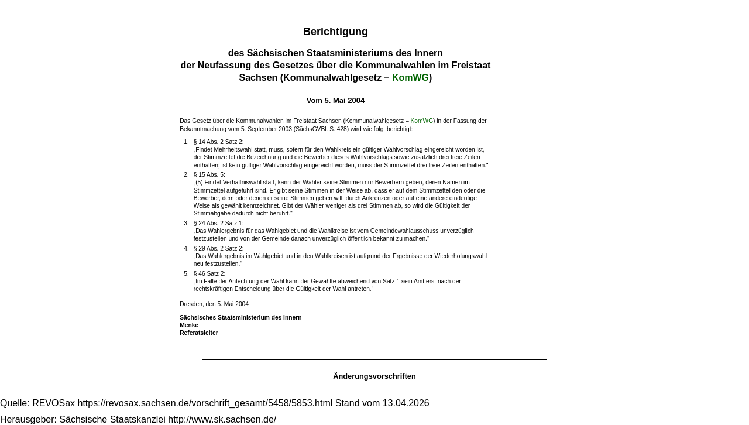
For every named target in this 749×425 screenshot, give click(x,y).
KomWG (410, 78)
